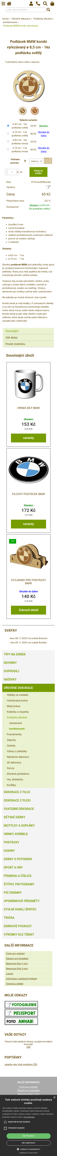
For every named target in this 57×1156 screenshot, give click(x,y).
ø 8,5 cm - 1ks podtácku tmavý (20, 142)
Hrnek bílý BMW (28, 408)
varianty (28, 438)
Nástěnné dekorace (18, 756)
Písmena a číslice (17, 876)
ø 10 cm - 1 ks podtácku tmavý (20, 150)
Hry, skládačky (15, 779)
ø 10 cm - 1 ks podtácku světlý (20, 134)
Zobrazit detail (28, 610)
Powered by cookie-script (28, 1153)
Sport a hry (13, 867)
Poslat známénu (15, 344)
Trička (9, 918)
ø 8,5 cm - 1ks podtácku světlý (20, 126)
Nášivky (10, 679)
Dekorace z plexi (17, 800)
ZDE (28, 1047)
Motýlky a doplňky (19, 825)
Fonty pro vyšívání (15, 953)
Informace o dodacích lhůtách (21, 978)
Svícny (10, 768)
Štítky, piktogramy (19, 884)
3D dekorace (14, 762)
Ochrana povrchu (18, 161)
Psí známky (13, 892)
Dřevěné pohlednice (18, 773)
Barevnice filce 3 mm (17, 968)
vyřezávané (15, 723)
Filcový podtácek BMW (28, 494)
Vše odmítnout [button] (28, 1143)
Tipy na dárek (15, 654)
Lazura (9, 973)
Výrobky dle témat (19, 934)
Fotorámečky (14, 734)
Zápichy (11, 739)
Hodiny (9, 851)
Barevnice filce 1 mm (17, 963)
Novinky (10, 663)
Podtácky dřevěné (17, 717)
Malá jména (13, 706)
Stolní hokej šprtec (20, 909)
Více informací (29, 1117)
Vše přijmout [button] (28, 1136)
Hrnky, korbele (16, 834)
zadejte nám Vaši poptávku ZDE (21, 1064)
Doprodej (11, 671)
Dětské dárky (14, 817)
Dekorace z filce (17, 792)
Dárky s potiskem (18, 859)
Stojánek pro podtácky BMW (28, 582)
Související (11, 331)
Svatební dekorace (19, 809)
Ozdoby (11, 745)
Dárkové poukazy (18, 926)
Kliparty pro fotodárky (17, 958)
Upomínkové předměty (22, 901)
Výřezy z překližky (17, 751)
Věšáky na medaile (17, 694)
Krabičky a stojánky (18, 711)
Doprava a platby (14, 983)
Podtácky (11, 842)
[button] (28, 1149)
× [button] (54, 1097)
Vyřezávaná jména (17, 700)
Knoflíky (11, 785)
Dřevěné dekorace (18, 688)
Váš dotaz (11, 337)
